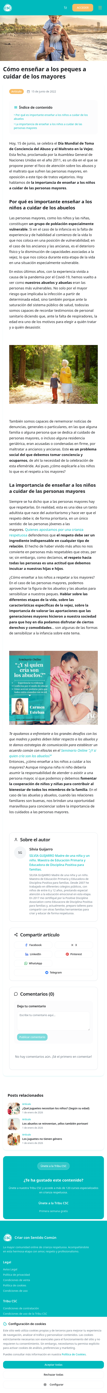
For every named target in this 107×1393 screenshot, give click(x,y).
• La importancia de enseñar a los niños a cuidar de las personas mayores (48, 126)
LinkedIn (33, 954)
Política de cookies (14, 1285)
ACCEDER (83, 7)
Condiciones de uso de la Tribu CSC (25, 1313)
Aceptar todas (53, 1364)
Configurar (53, 1384)
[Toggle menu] (100, 7)
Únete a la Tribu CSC (54, 1166)
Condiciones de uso (15, 1291)
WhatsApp (33, 963)
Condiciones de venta (16, 1280)
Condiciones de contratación (21, 1308)
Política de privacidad (16, 1274)
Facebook (33, 945)
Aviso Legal (10, 1269)
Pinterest (74, 954)
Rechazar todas (53, 1374)
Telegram (53, 972)
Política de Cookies (74, 1354)
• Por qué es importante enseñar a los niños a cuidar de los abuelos (51, 117)
